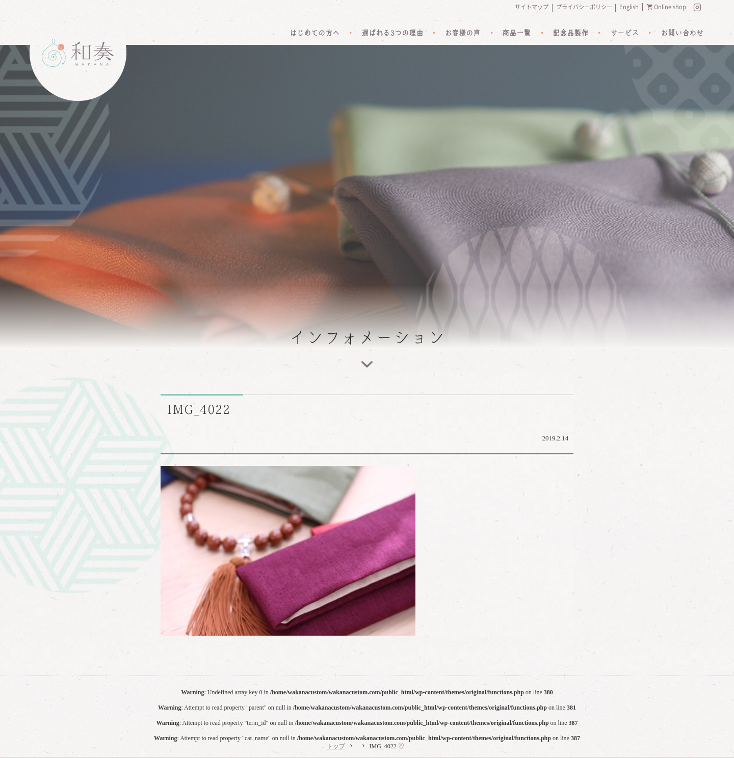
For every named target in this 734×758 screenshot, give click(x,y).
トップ (336, 746)
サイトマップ (531, 7)
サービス (624, 33)
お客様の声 (462, 33)
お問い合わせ (682, 33)
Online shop (670, 7)
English (629, 7)
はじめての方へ (314, 33)
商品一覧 (516, 33)
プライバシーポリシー (584, 7)
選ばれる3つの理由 (392, 33)
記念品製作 (570, 33)
